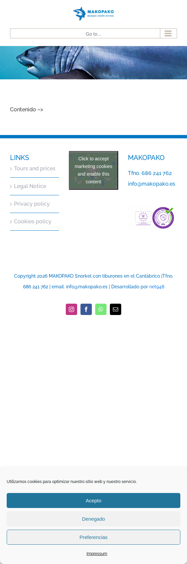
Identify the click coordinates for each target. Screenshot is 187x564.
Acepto (94, 500)
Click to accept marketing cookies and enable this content (94, 170)
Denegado (93, 519)
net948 (156, 286)
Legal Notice (30, 186)
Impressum (96, 553)
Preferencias (93, 537)
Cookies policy (32, 221)
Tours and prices (34, 168)
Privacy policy (32, 204)
